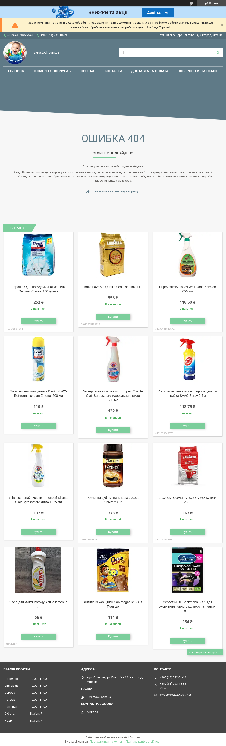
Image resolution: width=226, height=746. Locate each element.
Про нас (88, 71)
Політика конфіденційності (143, 741)
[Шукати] (218, 52)
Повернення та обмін (197, 71)
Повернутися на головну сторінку (114, 191)
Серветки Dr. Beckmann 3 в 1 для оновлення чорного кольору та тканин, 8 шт (187, 606)
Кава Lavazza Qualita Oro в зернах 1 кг (113, 287)
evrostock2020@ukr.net (175, 694)
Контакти (113, 71)
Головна (16, 71)
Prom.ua (135, 737)
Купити (39, 321)
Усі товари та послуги (203, 652)
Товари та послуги (50, 71)
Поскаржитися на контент (107, 741)
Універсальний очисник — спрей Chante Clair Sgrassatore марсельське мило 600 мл (113, 395)
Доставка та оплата (149, 71)
